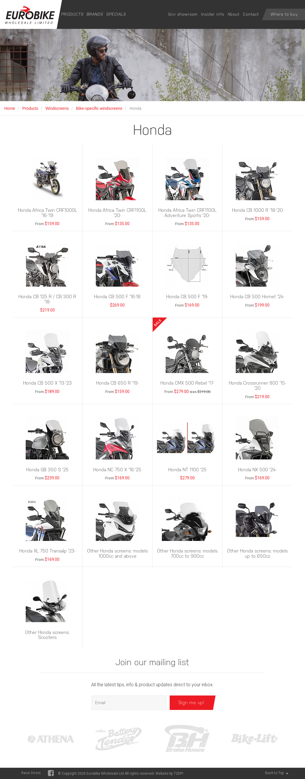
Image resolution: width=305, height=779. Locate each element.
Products (72, 14)
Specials (116, 14)
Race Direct (31, 773)
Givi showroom (183, 14)
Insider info (212, 14)
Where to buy (284, 14)
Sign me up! (191, 702)
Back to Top (276, 773)
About (233, 14)
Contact (251, 14)
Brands (95, 14)
